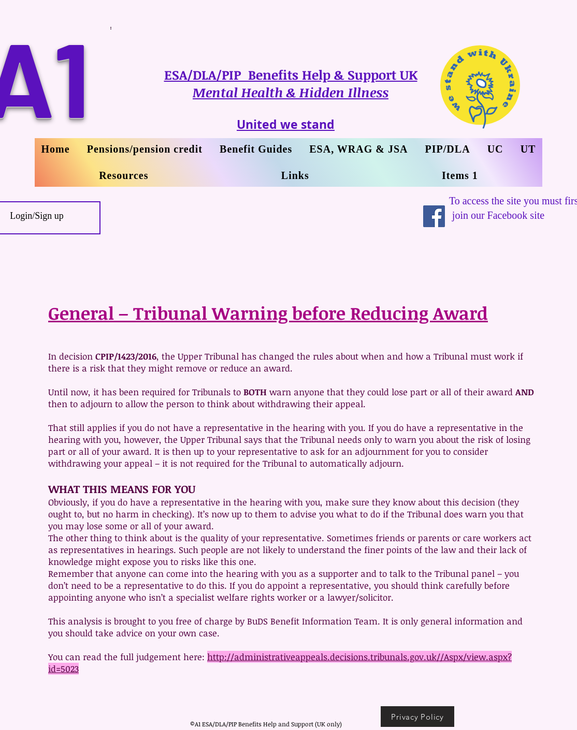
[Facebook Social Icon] (434, 216)
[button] (528, 149)
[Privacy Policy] (417, 716)
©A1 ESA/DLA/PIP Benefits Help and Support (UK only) (266, 724)
